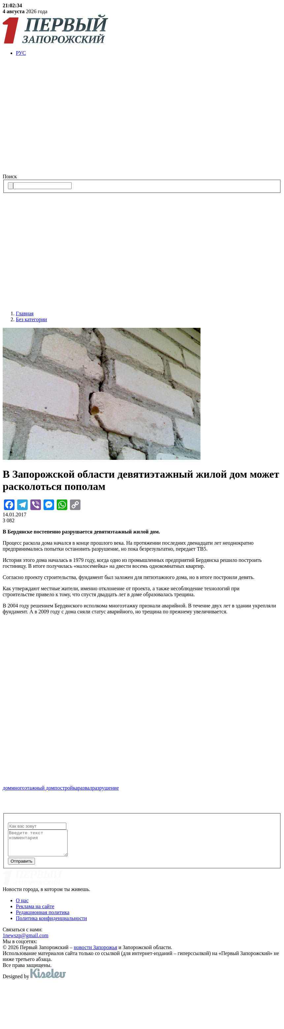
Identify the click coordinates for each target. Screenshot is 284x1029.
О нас (22, 905)
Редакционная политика (42, 917)
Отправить (21, 866)
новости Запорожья (95, 952)
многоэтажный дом (32, 788)
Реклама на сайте (35, 911)
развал (85, 788)
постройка (66, 788)
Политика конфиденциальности (51, 923)
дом (7, 788)
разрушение (105, 788)
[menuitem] (148, 53)
